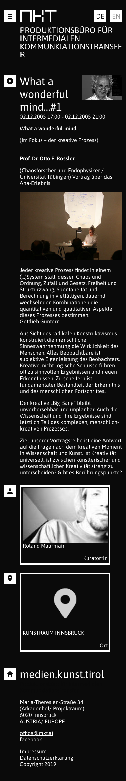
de (100, 16)
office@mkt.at (36, 733)
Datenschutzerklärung (46, 758)
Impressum (33, 751)
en (116, 16)
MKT (38, 17)
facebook (31, 739)
